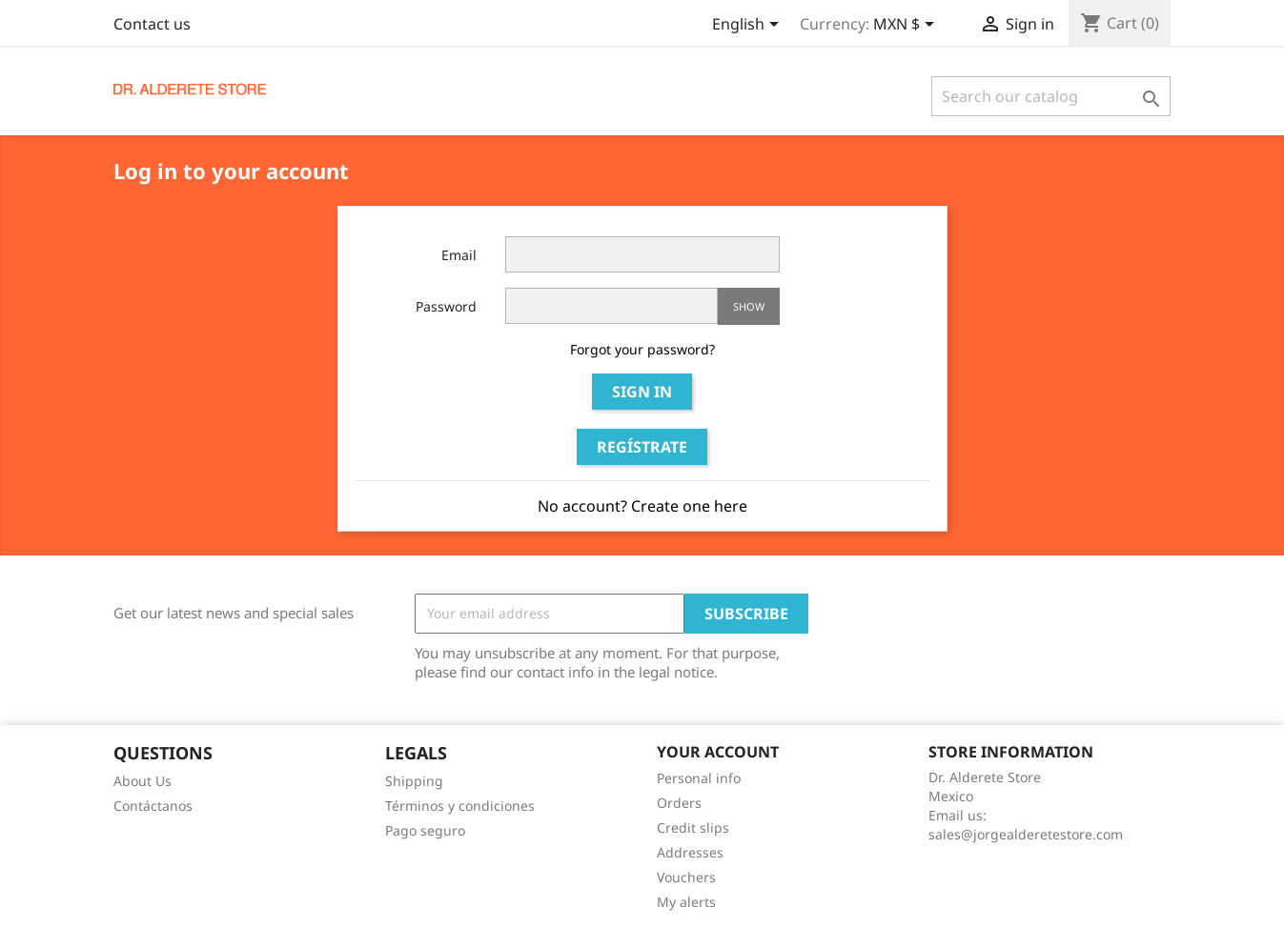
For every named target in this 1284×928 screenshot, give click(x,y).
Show (748, 306)
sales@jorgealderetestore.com (1025, 834)
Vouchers (686, 877)
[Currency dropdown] (907, 25)
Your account (718, 751)
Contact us (152, 23)
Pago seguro (425, 830)
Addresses (690, 852)
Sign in (642, 391)
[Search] (1051, 96)
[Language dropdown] (748, 25)
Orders (679, 803)
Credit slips (693, 827)
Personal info (699, 778)
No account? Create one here (642, 505)
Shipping (414, 781)
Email (459, 255)
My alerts (686, 902)
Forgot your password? (642, 349)
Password (446, 306)
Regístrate (642, 446)
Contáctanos (153, 806)
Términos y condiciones (460, 806)
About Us (142, 781)
